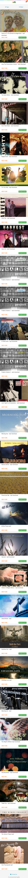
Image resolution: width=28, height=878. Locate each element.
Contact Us (13, 874)
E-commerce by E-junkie (14, 877)
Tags (7, 7)
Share (21, 7)
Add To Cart (22, 37)
